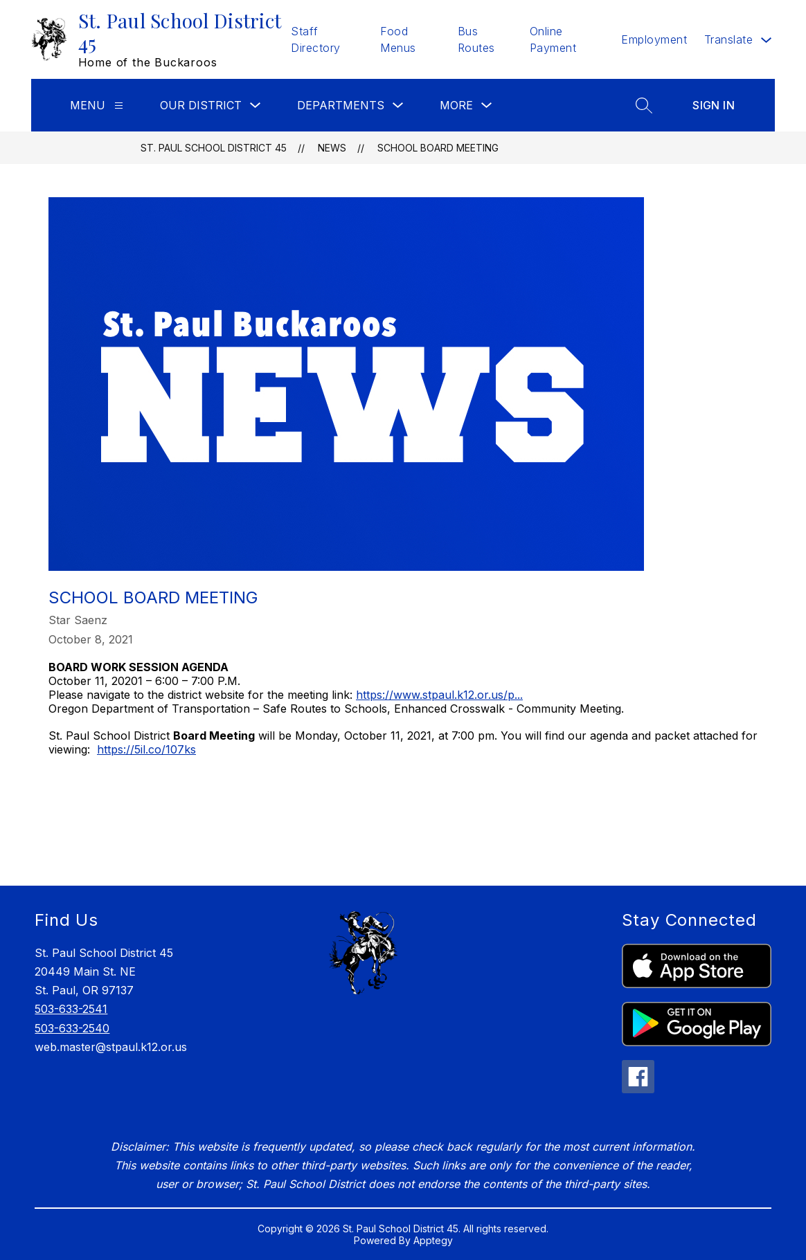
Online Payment (553, 39)
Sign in (713, 105)
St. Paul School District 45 (214, 148)
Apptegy (433, 1240)
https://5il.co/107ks (146, 749)
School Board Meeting (438, 148)
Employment (654, 39)
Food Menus (398, 39)
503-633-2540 (72, 1028)
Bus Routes (476, 39)
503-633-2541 (71, 1009)
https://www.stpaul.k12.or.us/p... (439, 695)
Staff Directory (316, 39)
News (332, 148)
